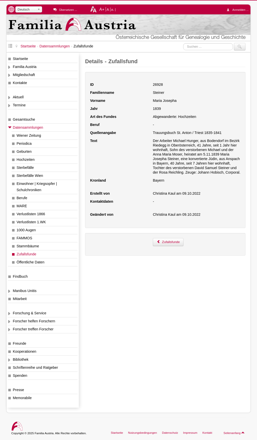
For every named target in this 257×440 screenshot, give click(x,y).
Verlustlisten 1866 (31, 214)
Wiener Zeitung (29, 135)
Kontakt (207, 432)
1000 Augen (26, 230)
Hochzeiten (26, 160)
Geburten (24, 152)
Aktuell (18, 97)
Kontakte (20, 83)
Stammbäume (28, 246)
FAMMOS (24, 238)
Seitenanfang (234, 432)
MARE (22, 206)
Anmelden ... (238, 9)
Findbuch (20, 276)
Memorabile (22, 398)
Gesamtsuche (24, 119)
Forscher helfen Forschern (34, 321)
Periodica (24, 143)
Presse (18, 390)
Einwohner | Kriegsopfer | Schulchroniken (37, 187)
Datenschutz (170, 432)
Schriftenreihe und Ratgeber (35, 367)
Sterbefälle (25, 168)
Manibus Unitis (24, 291)
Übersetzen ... (68, 9)
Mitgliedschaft (24, 75)
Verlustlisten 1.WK (31, 222)
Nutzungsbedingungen (142, 432)
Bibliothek (20, 359)
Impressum (190, 432)
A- (112, 9)
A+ (101, 9)
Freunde (19, 343)
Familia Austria (24, 67)
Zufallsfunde (26, 254)
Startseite (20, 59)
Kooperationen (24, 351)
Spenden (20, 376)
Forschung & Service (29, 313)
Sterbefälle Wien (30, 176)
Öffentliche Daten (30, 262)
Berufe (22, 198)
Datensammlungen (28, 127)
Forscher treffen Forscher (33, 329)
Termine (19, 105)
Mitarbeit (20, 299)
